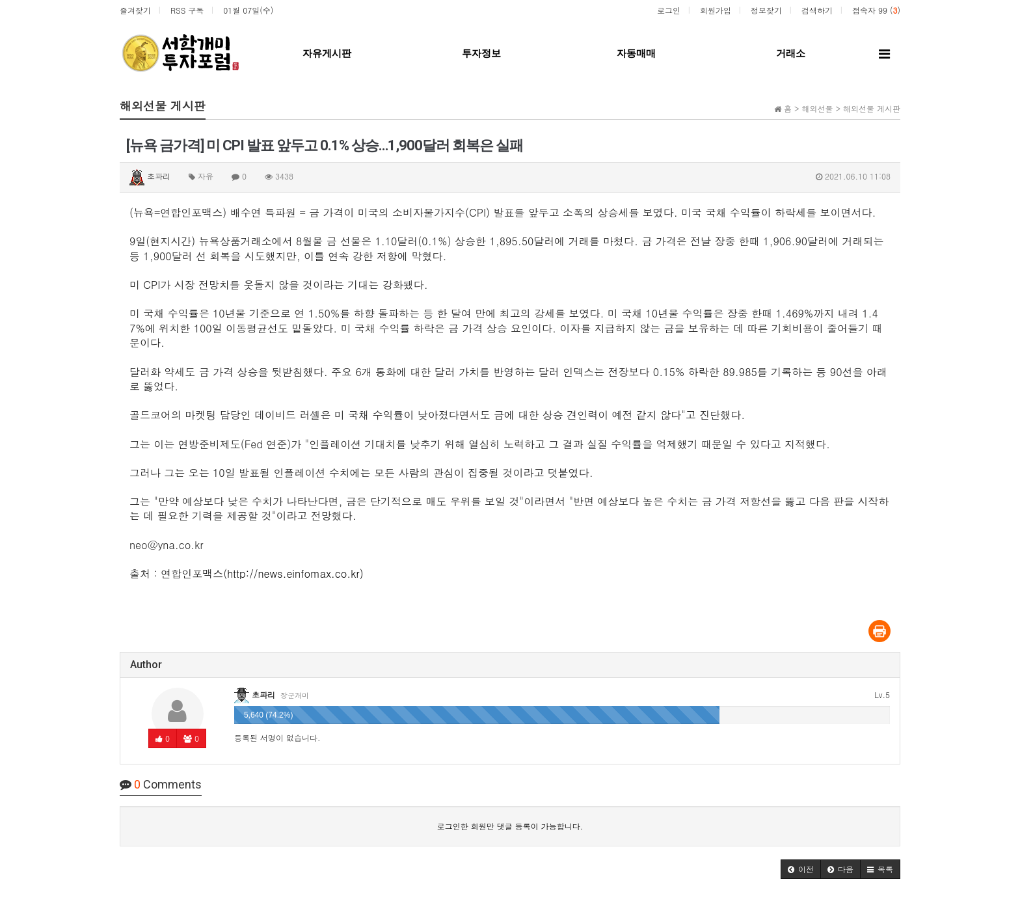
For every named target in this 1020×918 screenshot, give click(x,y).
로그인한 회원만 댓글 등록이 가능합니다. (510, 825)
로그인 (668, 10)
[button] (801, 869)
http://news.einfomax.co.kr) (295, 573)
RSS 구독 (187, 10)
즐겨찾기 (135, 10)
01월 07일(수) (248, 10)
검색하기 (817, 10)
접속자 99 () (876, 10)
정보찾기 (766, 10)
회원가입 (715, 10)
